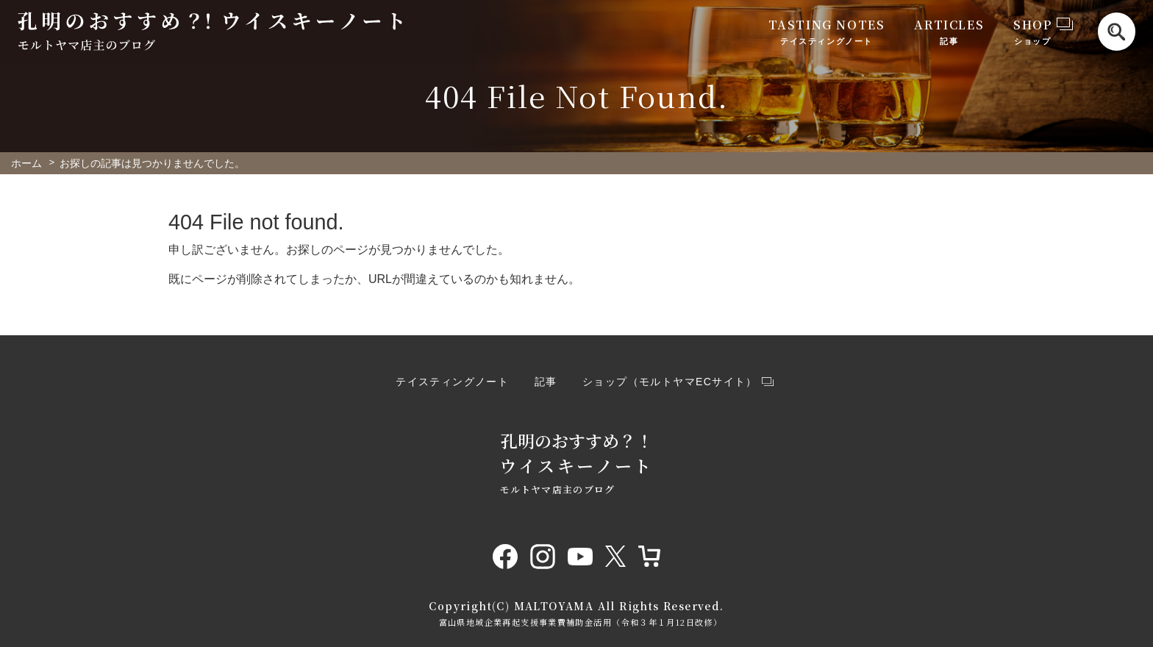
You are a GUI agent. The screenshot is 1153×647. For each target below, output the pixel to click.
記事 (546, 381)
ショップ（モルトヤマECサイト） (669, 381)
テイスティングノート (452, 381)
